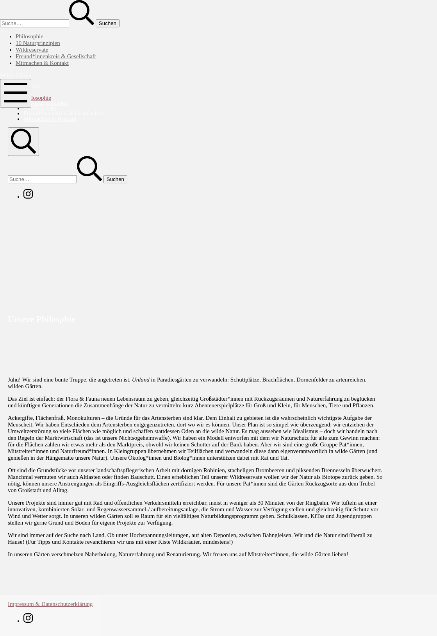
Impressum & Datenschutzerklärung (50, 604)
